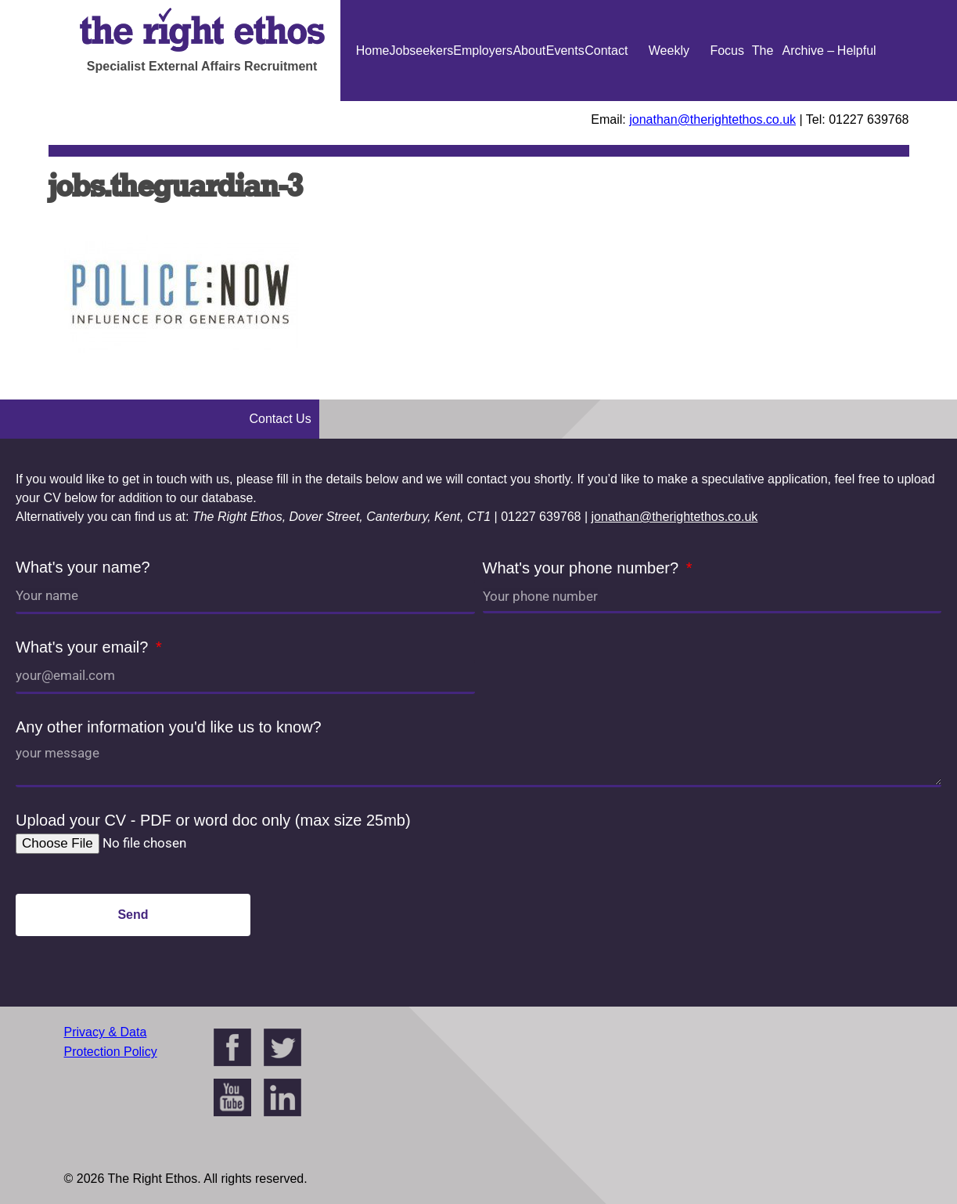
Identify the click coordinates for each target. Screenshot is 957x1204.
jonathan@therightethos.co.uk (712, 119)
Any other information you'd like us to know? (169, 727)
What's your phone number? (583, 568)
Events (565, 50)
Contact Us (606, 101)
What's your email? (84, 647)
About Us (529, 101)
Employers (483, 50)
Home (373, 50)
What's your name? (83, 567)
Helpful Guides (856, 101)
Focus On (727, 101)
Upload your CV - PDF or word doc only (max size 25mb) (213, 820)
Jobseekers (421, 50)
